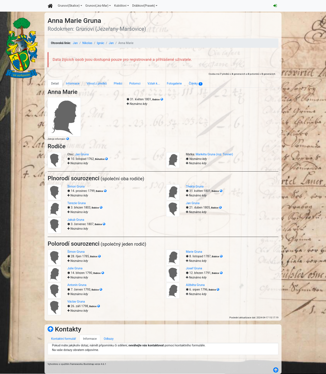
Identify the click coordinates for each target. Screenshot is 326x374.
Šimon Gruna (76, 186)
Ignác (100, 43)
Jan (75, 43)
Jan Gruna (82, 154)
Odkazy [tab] (109, 339)
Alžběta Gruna (195, 285)
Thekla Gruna (195, 186)
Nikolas (87, 43)
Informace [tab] (73, 83)
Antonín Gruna (76, 285)
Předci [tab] (118, 83)
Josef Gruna (194, 268)
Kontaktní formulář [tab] (63, 339)
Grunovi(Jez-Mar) (97, 5)
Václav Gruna (76, 301)
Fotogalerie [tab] (174, 83)
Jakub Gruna (75, 220)
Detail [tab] (55, 83)
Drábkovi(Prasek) (143, 5)
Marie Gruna (194, 252)
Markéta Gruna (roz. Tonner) (214, 154)
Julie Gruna (74, 268)
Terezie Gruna (76, 203)
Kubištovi (120, 5)
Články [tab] (195, 84)
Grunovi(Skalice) (69, 5)
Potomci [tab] (135, 83)
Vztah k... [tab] (154, 83)
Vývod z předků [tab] (96, 83)
